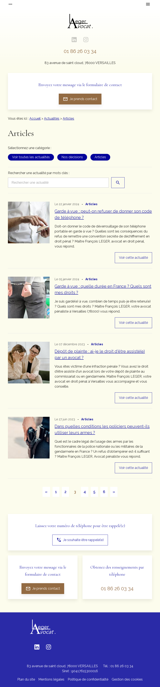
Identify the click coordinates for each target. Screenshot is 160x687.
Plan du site (26, 679)
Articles (68, 119)
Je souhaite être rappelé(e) (80, 539)
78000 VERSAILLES (80, 63)
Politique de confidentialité (88, 679)
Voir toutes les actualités (31, 157)
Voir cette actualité (133, 258)
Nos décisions (72, 157)
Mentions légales (51, 679)
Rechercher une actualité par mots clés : (38, 173)
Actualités (51, 119)
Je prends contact (80, 99)
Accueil (35, 119)
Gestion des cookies (127, 679)
